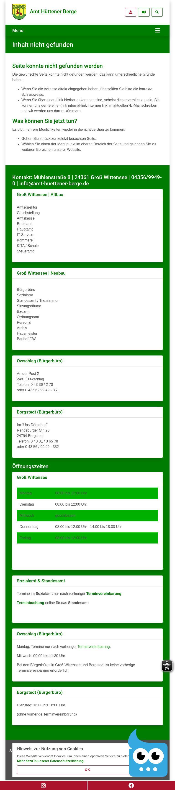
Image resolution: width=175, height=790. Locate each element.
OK (87, 769)
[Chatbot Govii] (148, 753)
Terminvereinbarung (93, 645)
